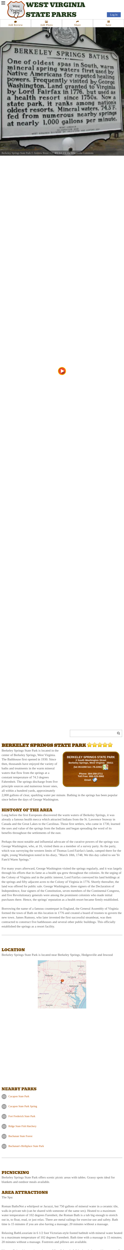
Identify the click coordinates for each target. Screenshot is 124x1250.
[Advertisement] (38, 721)
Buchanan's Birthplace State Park (26, 1146)
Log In (114, 14)
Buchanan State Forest (20, 1136)
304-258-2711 (95, 773)
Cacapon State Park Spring (22, 1106)
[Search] (94, 733)
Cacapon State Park (18, 1096)
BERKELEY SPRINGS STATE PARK (91, 757)
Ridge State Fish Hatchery (22, 1126)
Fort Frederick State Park (21, 1116)
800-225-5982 (96, 776)
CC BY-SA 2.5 (58, 153)
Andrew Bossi (41, 153)
